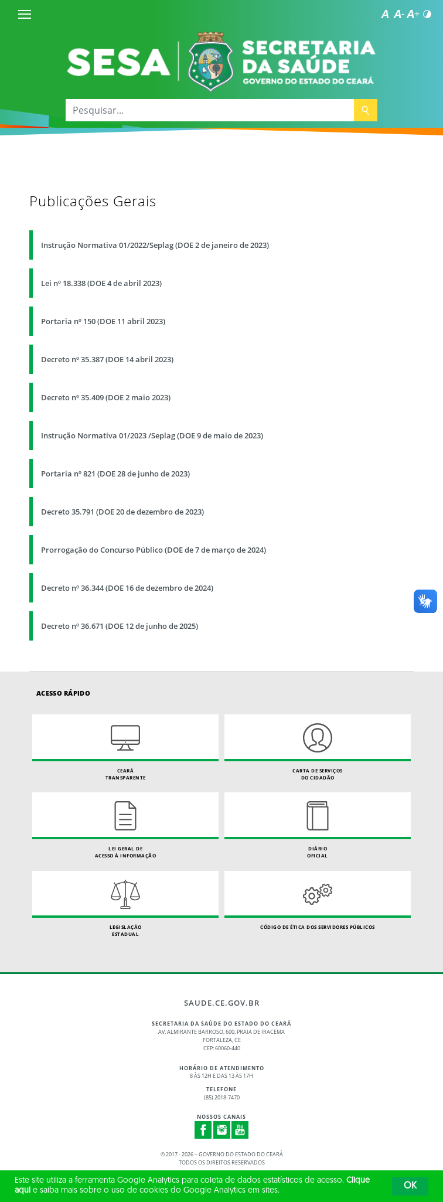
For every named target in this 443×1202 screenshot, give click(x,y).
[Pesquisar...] (210, 110)
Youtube (240, 1130)
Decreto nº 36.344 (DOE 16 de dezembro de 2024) (127, 588)
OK (410, 1186)
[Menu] (24, 14)
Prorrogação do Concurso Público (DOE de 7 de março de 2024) (153, 549)
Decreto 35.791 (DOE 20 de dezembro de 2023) (122, 511)
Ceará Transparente (125, 747)
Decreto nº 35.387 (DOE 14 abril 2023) (107, 359)
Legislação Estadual (125, 904)
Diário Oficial (317, 825)
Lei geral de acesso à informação (125, 825)
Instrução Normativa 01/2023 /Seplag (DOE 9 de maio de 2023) (152, 435)
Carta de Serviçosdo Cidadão (317, 747)
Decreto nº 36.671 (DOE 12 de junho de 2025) (119, 626)
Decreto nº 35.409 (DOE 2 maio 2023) (106, 397)
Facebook (203, 1130)
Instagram (222, 1130)
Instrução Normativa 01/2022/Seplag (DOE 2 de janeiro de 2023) (155, 245)
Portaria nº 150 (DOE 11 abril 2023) (103, 321)
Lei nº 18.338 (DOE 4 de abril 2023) (101, 283)
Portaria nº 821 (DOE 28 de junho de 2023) (115, 473)
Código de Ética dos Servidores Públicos (317, 900)
